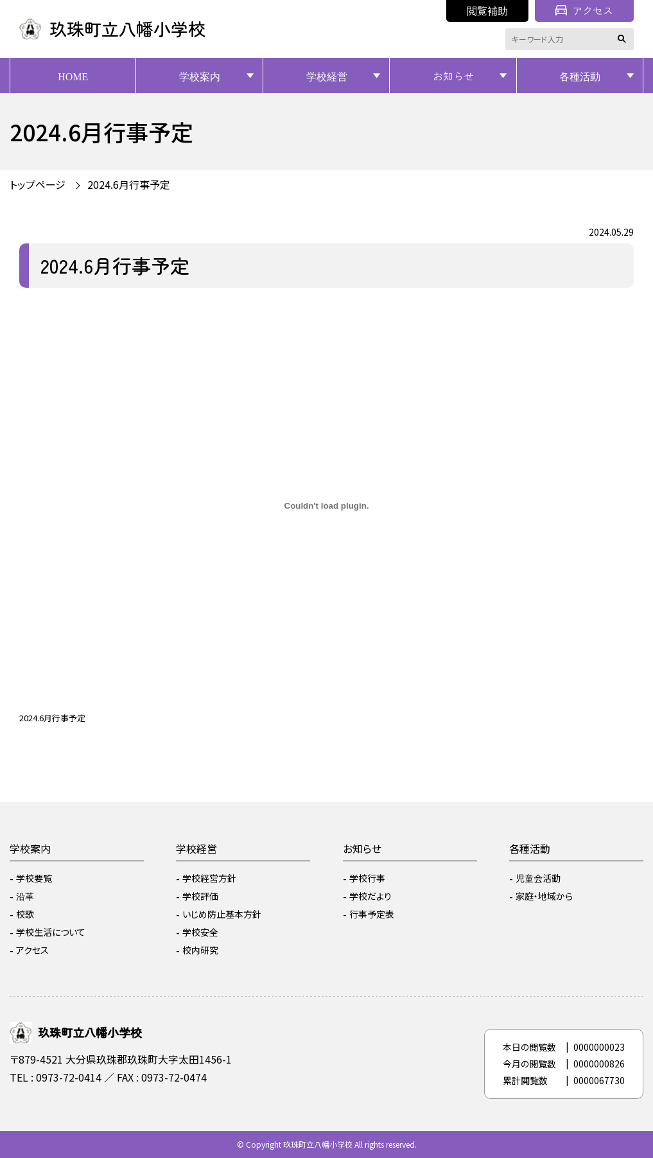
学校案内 (199, 75)
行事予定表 (371, 914)
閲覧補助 (487, 10)
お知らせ (453, 75)
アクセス (584, 10)
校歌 (25, 914)
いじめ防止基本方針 (221, 914)
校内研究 (200, 949)
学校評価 (200, 896)
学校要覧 (34, 878)
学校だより (370, 896)
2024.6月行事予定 (128, 184)
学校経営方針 (209, 878)
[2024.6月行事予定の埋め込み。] (326, 506)
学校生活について (50, 932)
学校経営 (326, 75)
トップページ (37, 184)
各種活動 (579, 75)
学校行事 (367, 878)
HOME (73, 75)
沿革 (25, 896)
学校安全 (200, 932)
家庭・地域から (544, 896)
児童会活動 (538, 878)
